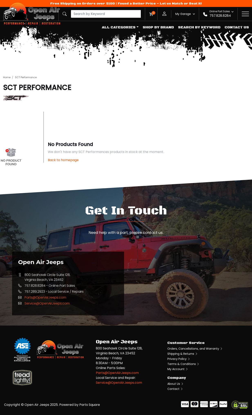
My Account (177, 369)
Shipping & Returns (182, 354)
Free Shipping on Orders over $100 (82, 3)
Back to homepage (63, 160)
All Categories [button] (119, 27)
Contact (175, 389)
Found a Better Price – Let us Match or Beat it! (160, 3)
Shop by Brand (158, 27)
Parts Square (89, 404)
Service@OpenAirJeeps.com (47, 303)
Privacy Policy (178, 359)
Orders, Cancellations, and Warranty (195, 349)
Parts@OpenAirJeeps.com (45, 297)
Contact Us (237, 27)
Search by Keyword (199, 27)
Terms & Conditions (183, 364)
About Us (175, 384)
